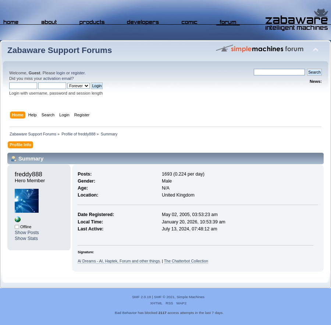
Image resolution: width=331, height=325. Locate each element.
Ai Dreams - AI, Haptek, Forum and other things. (119, 261)
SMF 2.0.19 (141, 297)
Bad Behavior (126, 313)
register (78, 73)
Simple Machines (190, 297)
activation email (57, 78)
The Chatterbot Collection (186, 261)
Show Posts (27, 232)
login (60, 73)
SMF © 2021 (164, 297)
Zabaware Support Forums (59, 50)
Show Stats (26, 238)
